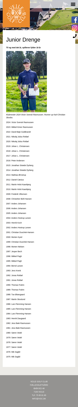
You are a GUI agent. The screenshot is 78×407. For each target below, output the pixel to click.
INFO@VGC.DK (39, 399)
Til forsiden (16, 13)
